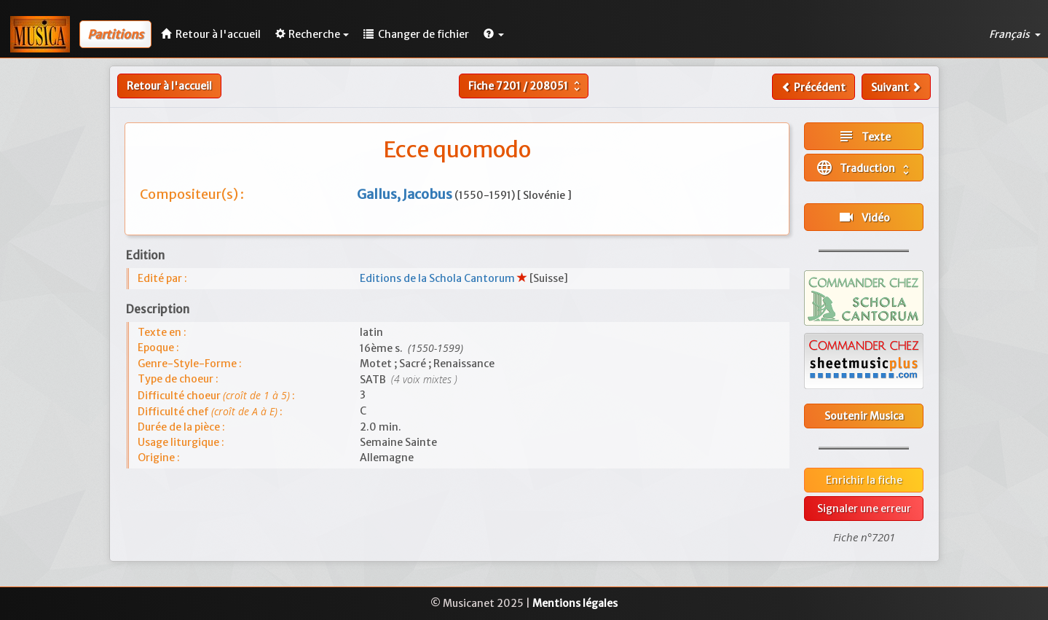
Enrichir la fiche (864, 480)
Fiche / (525, 86)
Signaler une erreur (864, 508)
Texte (864, 136)
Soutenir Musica (864, 416)
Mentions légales (575, 603)
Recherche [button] (312, 34)
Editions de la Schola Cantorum (438, 278)
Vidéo (864, 217)
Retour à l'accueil (169, 86)
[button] (493, 34)
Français (1015, 34)
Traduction (864, 167)
